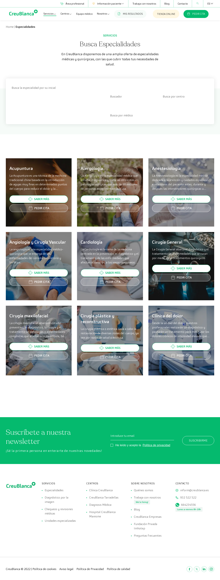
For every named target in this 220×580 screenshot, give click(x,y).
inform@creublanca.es (194, 490)
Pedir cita (38, 208)
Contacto (183, 3)
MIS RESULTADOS (130, 13)
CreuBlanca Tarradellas (103, 497)
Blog (166, 3)
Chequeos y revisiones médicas (59, 511)
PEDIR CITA (196, 13)
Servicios (49, 14)
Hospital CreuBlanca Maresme (102, 514)
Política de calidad (118, 569)
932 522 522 (188, 497)
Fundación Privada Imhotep (145, 526)
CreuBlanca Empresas (148, 517)
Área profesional (72, 3)
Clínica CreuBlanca (101, 490)
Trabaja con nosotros (144, 3)
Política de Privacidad (90, 569)
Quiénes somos (143, 490)
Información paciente (108, 3)
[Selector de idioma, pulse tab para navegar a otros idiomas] (208, 3)
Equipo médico (84, 13)
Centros (66, 14)
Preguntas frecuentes (148, 536)
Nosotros (103, 14)
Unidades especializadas (60, 521)
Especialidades (54, 490)
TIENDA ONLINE (166, 14)
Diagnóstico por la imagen (56, 500)
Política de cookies (44, 569)
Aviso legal (66, 569)
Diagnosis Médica (100, 505)
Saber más (38, 199)
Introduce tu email (122, 436)
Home (10, 27)
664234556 (188, 505)
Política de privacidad (156, 445)
